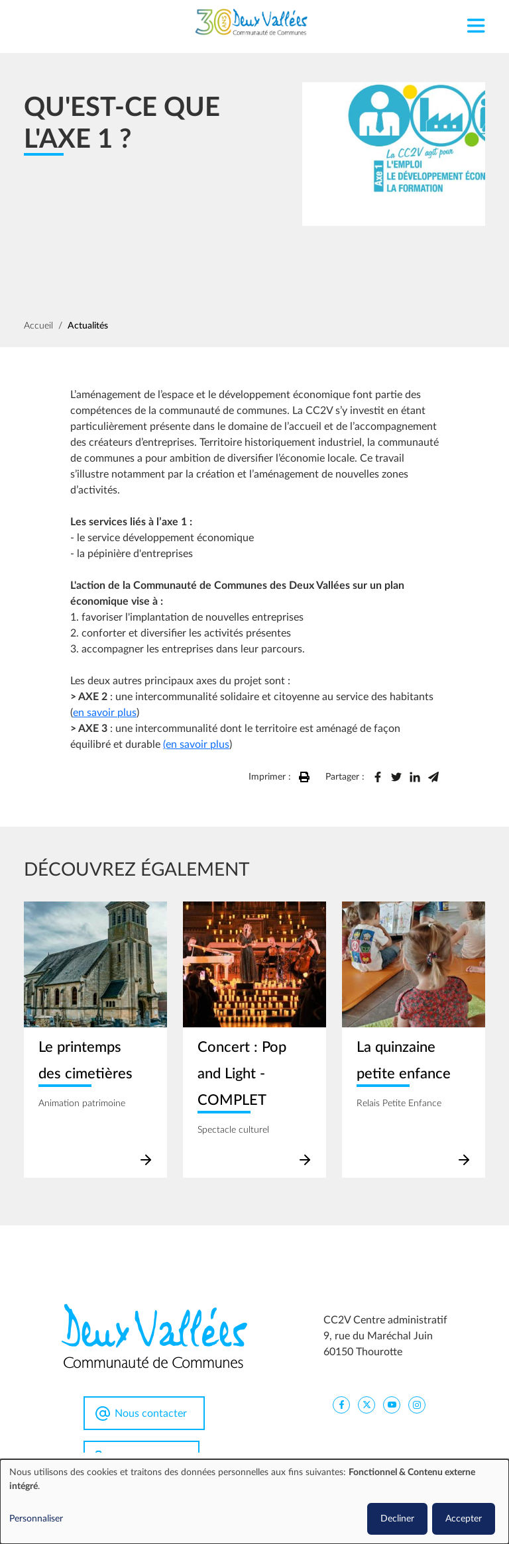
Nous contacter (151, 1413)
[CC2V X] (366, 1404)
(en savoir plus (196, 744)
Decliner (397, 1518)
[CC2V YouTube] (391, 1404)
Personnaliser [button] (36, 1518)
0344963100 (148, 1458)
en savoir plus (105, 712)
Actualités (88, 326)
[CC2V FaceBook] (341, 1404)
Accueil (38, 326)
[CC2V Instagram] (416, 1404)
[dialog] (254, 1501)
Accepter (463, 1518)
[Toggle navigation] (475, 22)
